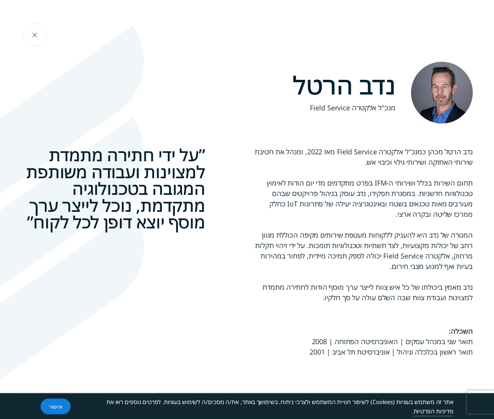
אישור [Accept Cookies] (56, 406)
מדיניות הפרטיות (434, 411)
